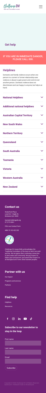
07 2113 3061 (9, 222)
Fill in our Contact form (12, 226)
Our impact (9, 277)
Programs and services (13, 281)
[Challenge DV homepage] (20, 6)
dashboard (8, 385)
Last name (9, 348)
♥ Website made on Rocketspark (23, 385)
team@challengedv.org (13, 220)
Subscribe (11, 368)
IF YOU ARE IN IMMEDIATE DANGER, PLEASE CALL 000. (23, 58)
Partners (8, 285)
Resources (8, 306)
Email (7, 357)
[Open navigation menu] (41, 7)
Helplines (8, 302)
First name (9, 339)
